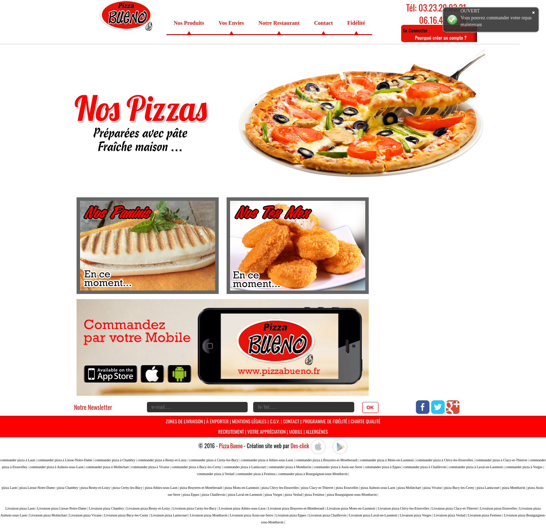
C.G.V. (274, 421)
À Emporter (217, 421)
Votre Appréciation (266, 431)
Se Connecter (415, 30)
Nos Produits (189, 23)
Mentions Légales (249, 421)
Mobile (295, 431)
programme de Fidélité (325, 421)
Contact (323, 23)
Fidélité (356, 23)
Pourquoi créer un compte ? (441, 37)
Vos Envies (231, 23)
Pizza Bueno (231, 446)
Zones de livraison (184, 421)
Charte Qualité (365, 421)
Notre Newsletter (93, 407)
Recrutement (231, 431)
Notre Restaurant (278, 23)
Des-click (300, 446)
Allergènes (317, 431)
